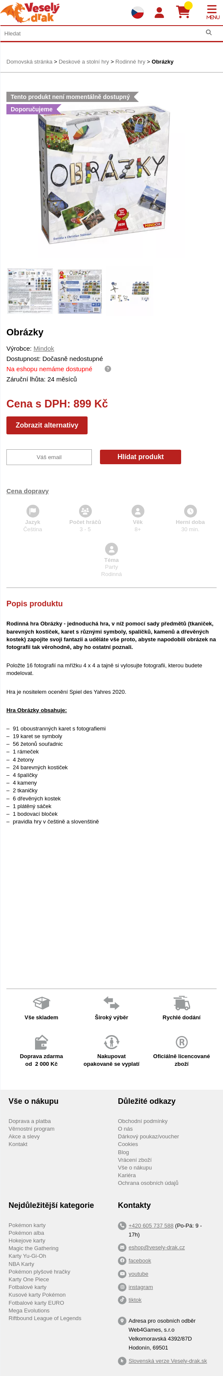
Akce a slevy (24, 1136)
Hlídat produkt (140, 456)
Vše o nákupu (135, 1167)
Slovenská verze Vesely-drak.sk (168, 1361)
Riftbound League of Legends (45, 1318)
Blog (123, 1152)
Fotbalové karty (28, 1287)
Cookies (128, 1144)
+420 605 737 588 (151, 1225)
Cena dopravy (27, 491)
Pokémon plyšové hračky (39, 1271)
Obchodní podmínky (142, 1121)
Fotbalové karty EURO (36, 1303)
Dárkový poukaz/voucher (148, 1136)
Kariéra (127, 1175)
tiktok (135, 1300)
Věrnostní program (32, 1129)
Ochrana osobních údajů (148, 1183)
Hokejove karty (27, 1240)
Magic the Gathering (34, 1248)
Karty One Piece (29, 1279)
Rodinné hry (130, 61)
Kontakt (18, 1144)
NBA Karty (21, 1264)
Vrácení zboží (135, 1160)
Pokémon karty (27, 1225)
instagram (141, 1287)
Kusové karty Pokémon (37, 1295)
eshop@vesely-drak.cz (157, 1247)
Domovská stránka (29, 61)
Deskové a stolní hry (84, 61)
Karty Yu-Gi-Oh (27, 1256)
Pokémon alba (26, 1233)
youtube (138, 1274)
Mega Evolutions (29, 1310)
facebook (140, 1260)
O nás (125, 1129)
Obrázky (162, 61)
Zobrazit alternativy (47, 425)
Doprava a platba (30, 1121)
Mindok (43, 348)
